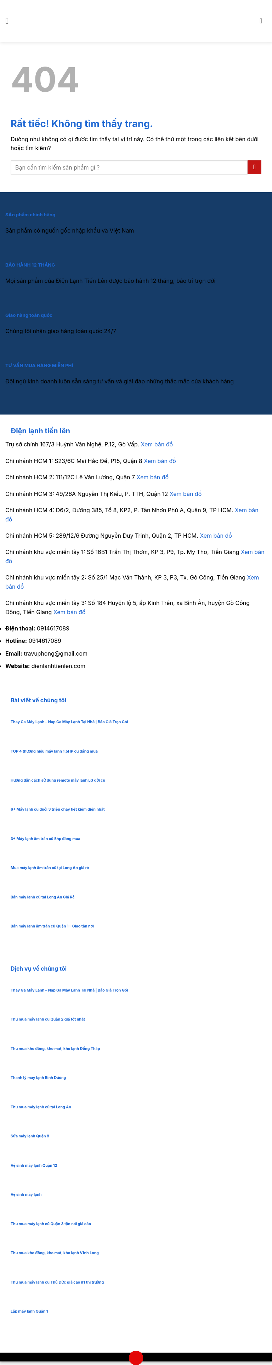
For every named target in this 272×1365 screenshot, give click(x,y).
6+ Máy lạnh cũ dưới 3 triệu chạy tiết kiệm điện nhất (58, 809)
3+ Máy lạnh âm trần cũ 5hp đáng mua (45, 838)
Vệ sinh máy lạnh (26, 1194)
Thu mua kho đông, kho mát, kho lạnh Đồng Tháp (55, 1048)
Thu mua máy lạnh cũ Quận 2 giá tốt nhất (48, 1019)
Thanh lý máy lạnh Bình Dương (38, 1077)
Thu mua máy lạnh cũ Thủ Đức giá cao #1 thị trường (57, 1282)
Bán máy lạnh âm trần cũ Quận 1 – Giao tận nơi (52, 926)
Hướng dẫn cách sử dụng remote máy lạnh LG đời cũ (58, 780)
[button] (9, 20)
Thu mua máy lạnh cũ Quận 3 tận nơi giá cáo (51, 1224)
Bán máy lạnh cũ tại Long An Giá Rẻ (43, 897)
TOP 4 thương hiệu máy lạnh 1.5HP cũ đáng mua (54, 751)
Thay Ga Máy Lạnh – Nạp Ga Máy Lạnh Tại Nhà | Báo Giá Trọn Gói (69, 722)
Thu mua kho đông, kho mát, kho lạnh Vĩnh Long (55, 1253)
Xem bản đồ (157, 444)
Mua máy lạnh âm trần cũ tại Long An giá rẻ (50, 868)
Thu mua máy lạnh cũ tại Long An (41, 1107)
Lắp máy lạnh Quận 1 (29, 1311)
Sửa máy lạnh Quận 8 (30, 1136)
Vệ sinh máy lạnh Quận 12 (34, 1165)
